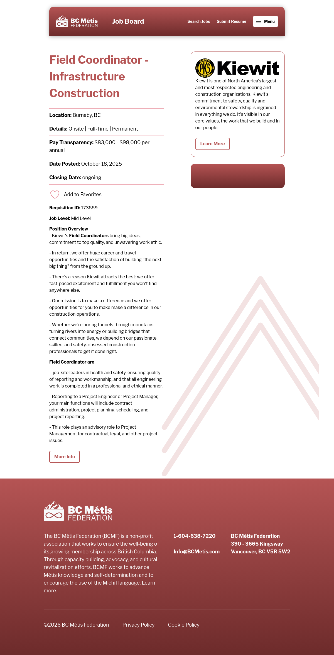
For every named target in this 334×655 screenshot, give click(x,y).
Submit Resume (231, 21)
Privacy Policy (138, 625)
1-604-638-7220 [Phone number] (195, 536)
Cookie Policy (184, 625)
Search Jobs (199, 21)
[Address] (260, 544)
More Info (64, 456)
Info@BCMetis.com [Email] (197, 552)
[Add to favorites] (75, 194)
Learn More (212, 143)
